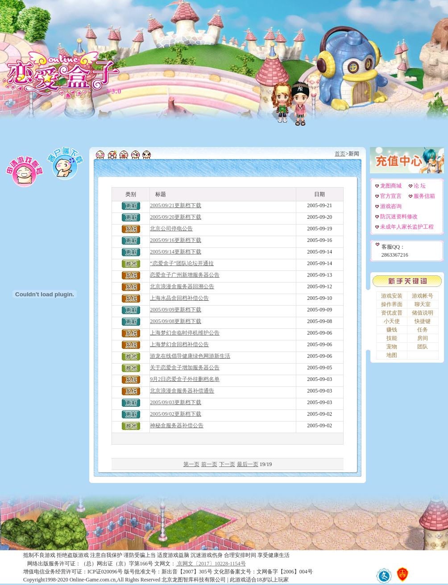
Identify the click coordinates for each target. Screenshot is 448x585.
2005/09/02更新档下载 (175, 414)
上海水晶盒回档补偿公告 (179, 298)
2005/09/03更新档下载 (175, 402)
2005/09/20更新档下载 (175, 217)
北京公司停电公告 (171, 228)
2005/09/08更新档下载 (175, 321)
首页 (340, 154)
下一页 (227, 464)
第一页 (191, 464)
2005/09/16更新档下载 (175, 240)
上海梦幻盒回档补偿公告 (179, 344)
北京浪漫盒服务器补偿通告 (182, 391)
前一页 (209, 464)
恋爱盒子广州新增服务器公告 (185, 275)
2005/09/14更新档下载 (175, 252)
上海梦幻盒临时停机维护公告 (185, 333)
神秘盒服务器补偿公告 (176, 425)
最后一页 (247, 464)
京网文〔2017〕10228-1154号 (211, 563)
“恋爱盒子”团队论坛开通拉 (182, 263)
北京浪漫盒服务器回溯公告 (182, 286)
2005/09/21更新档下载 (175, 205)
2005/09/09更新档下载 (175, 310)
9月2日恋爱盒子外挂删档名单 (185, 379)
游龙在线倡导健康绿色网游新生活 (190, 356)
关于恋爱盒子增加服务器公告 (185, 367)
